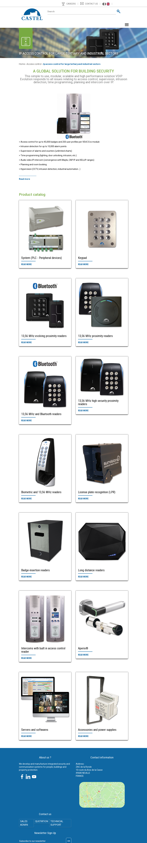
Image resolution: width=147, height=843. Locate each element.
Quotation (41, 821)
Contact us (91, 4)
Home (22, 64)
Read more (26, 264)
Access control (34, 64)
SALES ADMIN (24, 823)
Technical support (58, 823)
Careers (71, 4)
